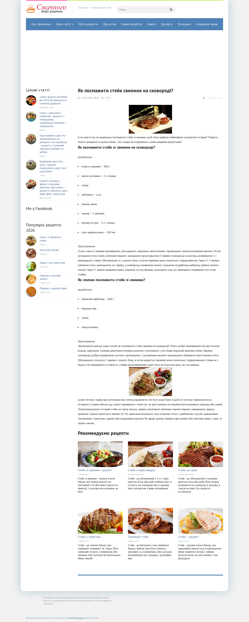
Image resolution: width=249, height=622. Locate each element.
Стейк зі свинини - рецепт (95, 470)
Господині (184, 24)
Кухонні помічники (136, 474)
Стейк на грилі (187, 470)
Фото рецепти (88, 24)
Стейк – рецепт (188, 537)
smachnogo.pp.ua (76, 617)
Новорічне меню (207, 24)
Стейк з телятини (89, 537)
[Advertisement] (124, 56)
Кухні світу (63, 24)
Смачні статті (83, 474)
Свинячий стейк (138, 537)
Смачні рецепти (131, 24)
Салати (151, 24)
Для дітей (109, 24)
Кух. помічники (41, 24)
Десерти (167, 24)
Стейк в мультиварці (141, 470)
